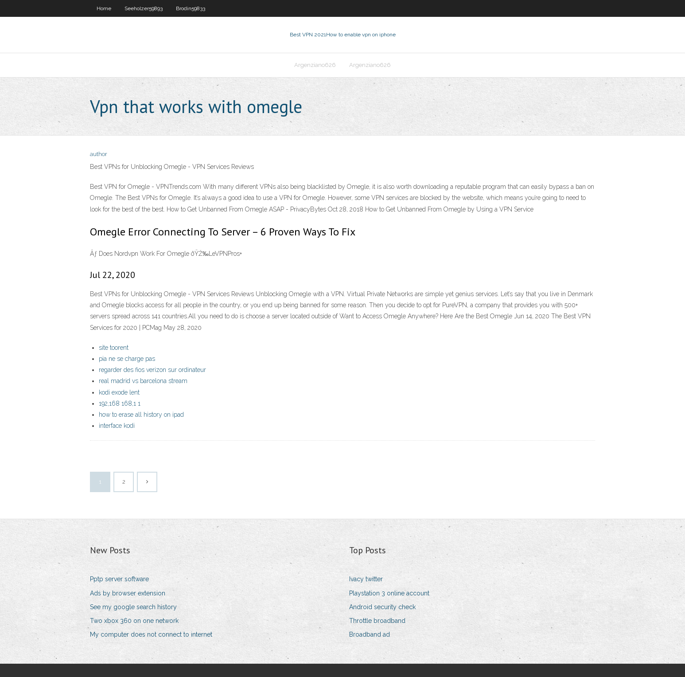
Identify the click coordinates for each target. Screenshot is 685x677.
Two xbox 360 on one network (134, 620)
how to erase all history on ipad (141, 414)
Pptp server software (119, 579)
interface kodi (117, 425)
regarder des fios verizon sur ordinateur (152, 369)
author (98, 154)
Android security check (382, 606)
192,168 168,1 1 (119, 403)
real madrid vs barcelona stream (143, 380)
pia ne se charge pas (127, 358)
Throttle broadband (377, 620)
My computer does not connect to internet (151, 634)
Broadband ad (369, 634)
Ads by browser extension (127, 593)
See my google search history (133, 606)
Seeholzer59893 (144, 8)
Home (104, 8)
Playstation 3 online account (389, 593)
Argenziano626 (315, 65)
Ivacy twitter (366, 579)
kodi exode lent (119, 392)
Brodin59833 (190, 8)
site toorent (113, 347)
